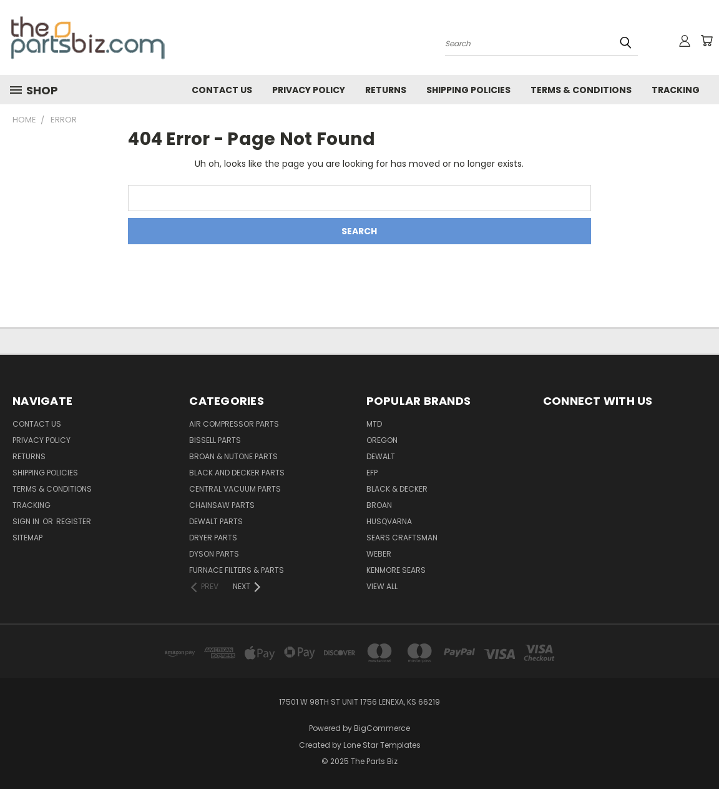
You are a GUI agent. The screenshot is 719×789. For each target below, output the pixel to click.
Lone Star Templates (382, 745)
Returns (385, 90)
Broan (379, 505)
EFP (372, 472)
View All (382, 586)
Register (73, 521)
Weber (378, 553)
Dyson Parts (214, 553)
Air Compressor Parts (234, 424)
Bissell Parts (215, 440)
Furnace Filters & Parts (236, 570)
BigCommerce (382, 728)
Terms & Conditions (581, 90)
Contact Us (222, 90)
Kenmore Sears (396, 570)
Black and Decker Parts (237, 472)
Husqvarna (389, 521)
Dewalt (380, 456)
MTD (374, 424)
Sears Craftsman (402, 537)
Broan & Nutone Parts (233, 456)
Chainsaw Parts (222, 505)
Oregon (382, 440)
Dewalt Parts (216, 521)
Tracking (676, 90)
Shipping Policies (468, 90)
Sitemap (27, 537)
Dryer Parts (213, 537)
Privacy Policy (308, 90)
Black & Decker (397, 489)
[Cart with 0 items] (706, 40)
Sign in (26, 521)
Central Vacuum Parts (235, 489)
